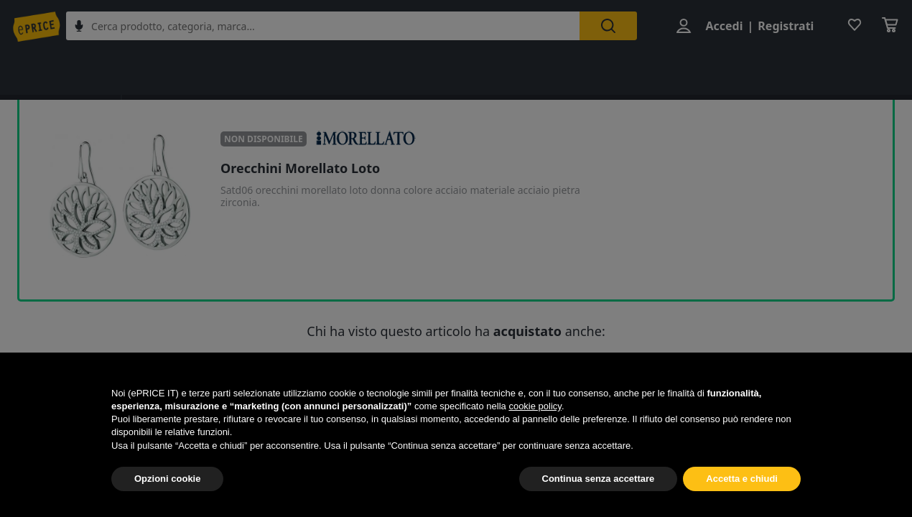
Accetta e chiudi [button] (742, 478)
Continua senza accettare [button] (598, 478)
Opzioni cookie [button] (167, 478)
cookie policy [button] (534, 406)
